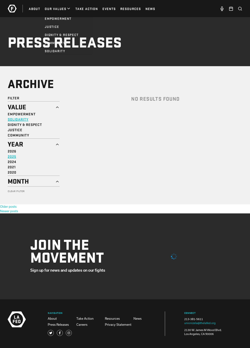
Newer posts (9, 211)
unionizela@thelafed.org (200, 323)
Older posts (8, 206)
